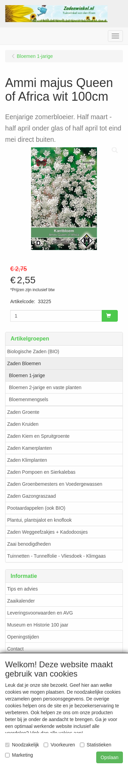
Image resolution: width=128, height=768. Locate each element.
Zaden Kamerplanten (29, 448)
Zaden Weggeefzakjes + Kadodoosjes (47, 532)
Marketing (19, 755)
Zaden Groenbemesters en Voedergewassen (54, 484)
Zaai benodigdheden (29, 544)
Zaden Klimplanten (27, 460)
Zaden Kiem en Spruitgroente (38, 436)
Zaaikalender (21, 601)
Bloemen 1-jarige (27, 375)
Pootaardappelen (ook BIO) (36, 508)
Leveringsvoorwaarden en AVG (40, 613)
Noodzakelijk (22, 744)
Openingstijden (23, 637)
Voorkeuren (59, 744)
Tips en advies (22, 589)
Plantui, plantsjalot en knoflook (39, 520)
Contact (15, 649)
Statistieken (95, 744)
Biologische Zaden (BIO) (33, 351)
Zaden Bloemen (24, 363)
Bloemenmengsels (28, 399)
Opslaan (109, 757)
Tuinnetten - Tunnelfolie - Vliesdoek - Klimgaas (56, 556)
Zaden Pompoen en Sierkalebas (41, 472)
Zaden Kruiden (23, 424)
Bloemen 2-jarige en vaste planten (45, 387)
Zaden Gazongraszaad (31, 496)
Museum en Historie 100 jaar (37, 625)
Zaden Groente (23, 412)
